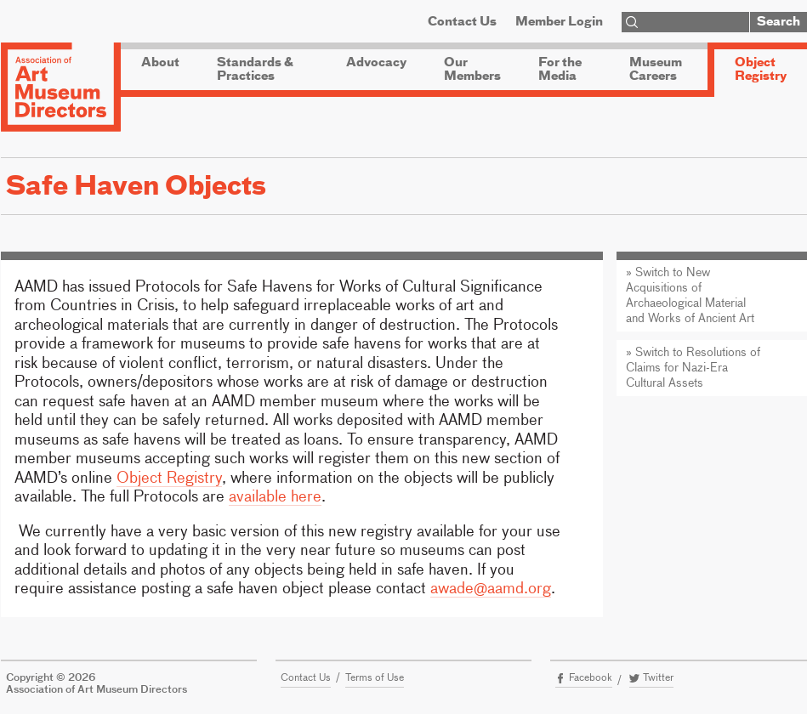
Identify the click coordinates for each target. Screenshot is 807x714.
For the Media (560, 69)
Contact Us (462, 22)
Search (778, 22)
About (160, 63)
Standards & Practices (255, 69)
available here (275, 497)
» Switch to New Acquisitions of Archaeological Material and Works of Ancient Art (690, 296)
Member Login (559, 22)
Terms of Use (374, 678)
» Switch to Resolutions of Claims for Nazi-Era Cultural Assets (693, 368)
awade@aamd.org (490, 589)
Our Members (472, 69)
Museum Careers (655, 69)
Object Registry (761, 69)
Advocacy (376, 63)
